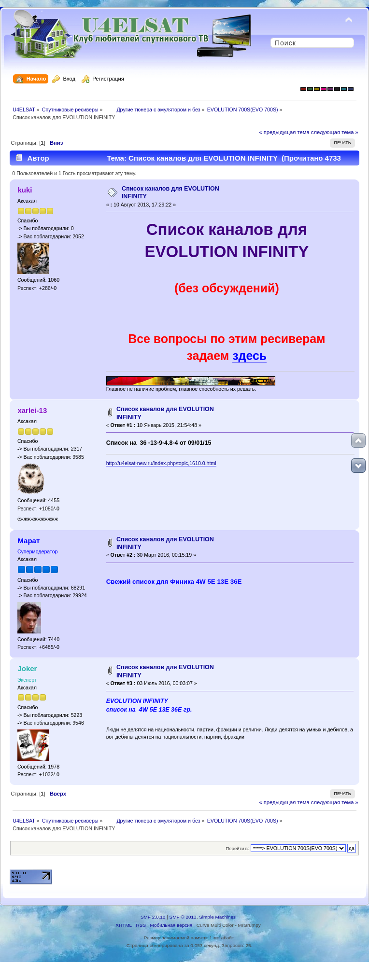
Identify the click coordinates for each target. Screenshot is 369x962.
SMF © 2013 (183, 917)
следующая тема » (334, 132)
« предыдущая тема (284, 132)
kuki (24, 190)
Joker (27, 668)
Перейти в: (237, 848)
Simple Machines (217, 917)
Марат (28, 540)
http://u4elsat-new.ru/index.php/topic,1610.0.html (161, 463)
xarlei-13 (32, 410)
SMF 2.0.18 (153, 917)
